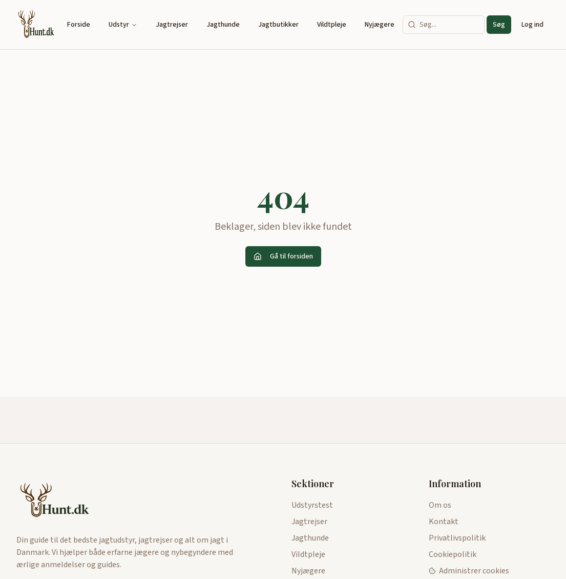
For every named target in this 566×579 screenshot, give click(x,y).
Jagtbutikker (278, 24)
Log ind (532, 24)
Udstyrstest (312, 505)
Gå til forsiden (283, 256)
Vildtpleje (331, 24)
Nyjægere (379, 24)
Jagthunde (223, 24)
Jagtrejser (172, 24)
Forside (78, 24)
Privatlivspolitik (457, 538)
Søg (499, 24)
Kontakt (443, 521)
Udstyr (123, 24)
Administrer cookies (469, 570)
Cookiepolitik (452, 554)
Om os (440, 505)
